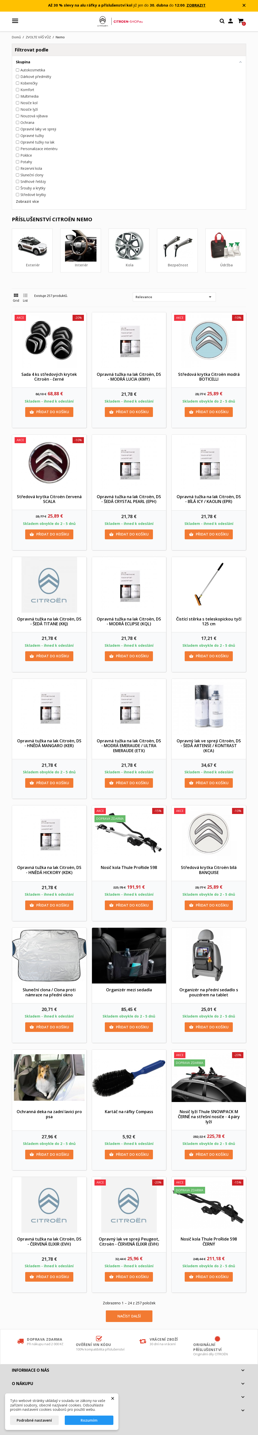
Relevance (174, 297)
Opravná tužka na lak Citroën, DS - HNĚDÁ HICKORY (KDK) (49, 870)
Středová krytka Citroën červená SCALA (49, 499)
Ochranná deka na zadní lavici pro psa (49, 1114)
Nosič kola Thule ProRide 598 (129, 867)
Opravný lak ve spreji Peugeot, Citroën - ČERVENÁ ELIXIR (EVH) (129, 1241)
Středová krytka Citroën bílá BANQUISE (209, 870)
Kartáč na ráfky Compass (129, 1111)
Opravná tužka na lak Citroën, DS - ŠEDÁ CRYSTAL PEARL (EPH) (129, 499)
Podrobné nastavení (34, 1420)
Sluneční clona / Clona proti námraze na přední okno (49, 992)
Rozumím (89, 1420)
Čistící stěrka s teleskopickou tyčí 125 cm (208, 621)
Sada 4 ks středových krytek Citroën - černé (49, 377)
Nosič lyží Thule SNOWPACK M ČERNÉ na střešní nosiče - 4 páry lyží (209, 1116)
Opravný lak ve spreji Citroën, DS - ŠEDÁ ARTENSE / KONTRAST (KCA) (209, 746)
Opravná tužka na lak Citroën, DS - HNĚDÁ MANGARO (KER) (49, 743)
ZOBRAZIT (196, 5)
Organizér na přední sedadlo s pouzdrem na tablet (208, 992)
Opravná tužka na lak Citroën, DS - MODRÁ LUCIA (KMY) (129, 377)
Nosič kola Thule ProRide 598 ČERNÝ (209, 1241)
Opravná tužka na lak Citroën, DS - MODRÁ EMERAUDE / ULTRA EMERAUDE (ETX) (129, 746)
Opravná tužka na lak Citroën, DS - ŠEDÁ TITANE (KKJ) (49, 621)
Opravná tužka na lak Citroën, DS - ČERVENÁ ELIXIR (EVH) (49, 1241)
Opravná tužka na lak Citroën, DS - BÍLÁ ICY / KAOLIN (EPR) (209, 499)
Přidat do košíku (49, 411)
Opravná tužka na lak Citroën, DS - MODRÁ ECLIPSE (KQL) (129, 621)
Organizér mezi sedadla (129, 990)
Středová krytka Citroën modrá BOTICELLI (209, 377)
